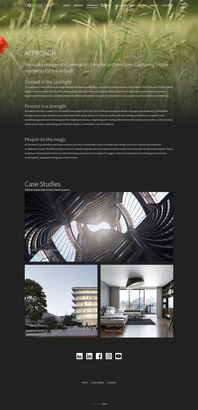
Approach (92, 5)
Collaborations (124, 5)
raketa (104, 403)
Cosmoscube (39, 5)
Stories (106, 5)
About (85, 382)
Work (66, 5)
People (142, 5)
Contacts (167, 5)
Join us (154, 5)
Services (78, 5)
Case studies (97, 382)
